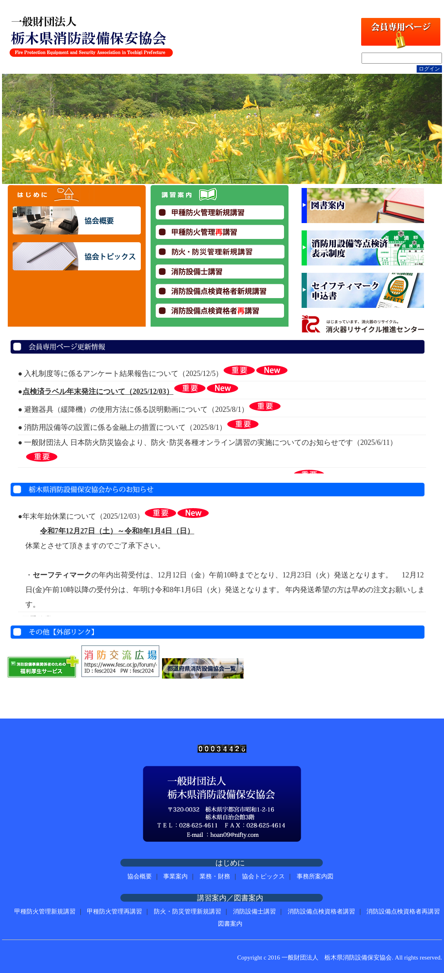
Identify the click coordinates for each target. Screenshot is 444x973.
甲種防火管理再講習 (114, 911)
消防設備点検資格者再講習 (403, 911)
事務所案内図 (315, 876)
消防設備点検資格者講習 (321, 911)
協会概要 (139, 876)
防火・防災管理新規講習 (187, 911)
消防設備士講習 (254, 911)
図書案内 (230, 923)
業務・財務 (215, 876)
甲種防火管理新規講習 (44, 911)
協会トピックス (263, 876)
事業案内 (175, 876)
